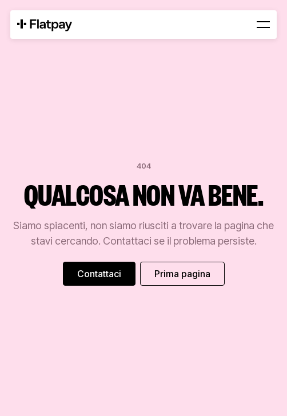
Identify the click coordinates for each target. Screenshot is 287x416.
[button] (263, 24)
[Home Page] (44, 24)
